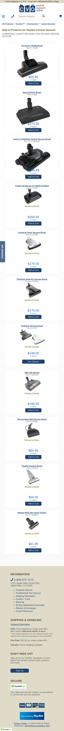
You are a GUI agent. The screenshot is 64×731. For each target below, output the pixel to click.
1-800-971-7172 (22, 579)
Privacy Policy (20, 723)
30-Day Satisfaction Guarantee (30, 605)
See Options (33, 361)
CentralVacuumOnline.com (37, 726)
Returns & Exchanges (26, 608)
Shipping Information (25, 596)
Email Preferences (24, 611)
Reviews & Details (32, 206)
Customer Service (24, 590)
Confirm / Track (23, 599)
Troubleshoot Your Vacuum (28, 593)
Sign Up (19, 670)
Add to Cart (33, 83)
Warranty (20, 602)
